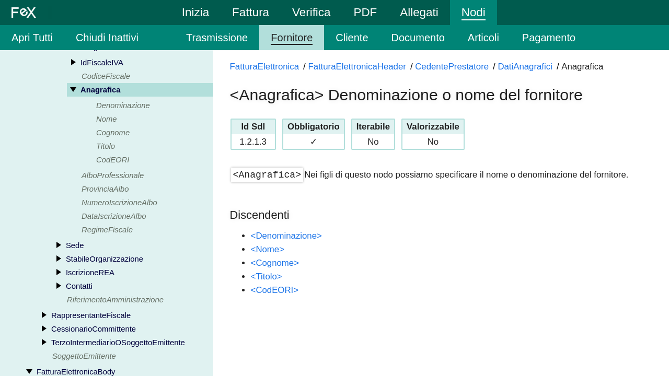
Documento (418, 37)
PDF (365, 12)
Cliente (352, 37)
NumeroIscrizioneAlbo (119, 203)
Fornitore (292, 37)
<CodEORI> (274, 290)
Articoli (483, 37)
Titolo (105, 147)
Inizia (195, 12)
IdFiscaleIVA (101, 63)
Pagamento (548, 37)
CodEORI (112, 160)
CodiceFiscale (106, 77)
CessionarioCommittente (93, 329)
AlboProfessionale (113, 176)
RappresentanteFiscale (91, 316)
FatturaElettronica (264, 67)
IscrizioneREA (90, 273)
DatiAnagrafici (525, 67)
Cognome (113, 133)
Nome (106, 119)
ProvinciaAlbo (105, 189)
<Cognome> (275, 263)
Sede (75, 246)
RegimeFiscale (107, 230)
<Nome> (267, 249)
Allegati (419, 12)
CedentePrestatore (452, 67)
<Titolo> (266, 276)
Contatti (79, 287)
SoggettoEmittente (84, 356)
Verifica (311, 12)
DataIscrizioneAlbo (114, 217)
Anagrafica (100, 90)
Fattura (250, 12)
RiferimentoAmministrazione (115, 300)
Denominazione (123, 106)
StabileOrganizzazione (104, 259)
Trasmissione (217, 37)
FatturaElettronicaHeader (357, 67)
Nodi (474, 12)
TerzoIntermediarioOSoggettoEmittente (118, 343)
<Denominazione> (286, 236)
